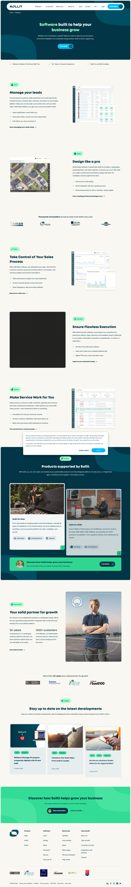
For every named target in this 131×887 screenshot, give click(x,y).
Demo (26, 845)
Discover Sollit (77, 811)
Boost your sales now (19, 293)
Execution (46, 850)
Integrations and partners (86, 851)
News (64, 845)
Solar (26, 836)
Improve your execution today (85, 362)
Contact (87, 6)
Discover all (47, 859)
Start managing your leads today (23, 127)
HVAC (26, 840)
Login (103, 6)
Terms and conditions (25, 883)
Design (45, 840)
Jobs (80, 6)
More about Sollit (17, 650)
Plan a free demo (56, 811)
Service (45, 855)
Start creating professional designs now (89, 196)
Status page (66, 850)
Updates (65, 836)
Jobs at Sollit (85, 840)
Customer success (87, 845)
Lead (45, 836)
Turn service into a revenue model (23, 429)
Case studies (66, 840)
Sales (45, 845)
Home (11, 12)
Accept (98, 450)
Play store (68, 883)
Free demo (116, 6)
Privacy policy (44, 883)
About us (84, 836)
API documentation (68, 855)
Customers (49, 6)
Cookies (36, 883)
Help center (66, 859)
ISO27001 (53, 883)
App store (60, 883)
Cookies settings (84, 450)
